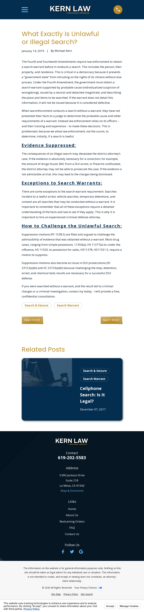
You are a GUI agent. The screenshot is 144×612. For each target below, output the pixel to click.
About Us (72, 515)
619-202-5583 (72, 457)
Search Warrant (68, 305)
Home (72, 509)
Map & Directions (72, 491)
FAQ (72, 528)
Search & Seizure (36, 305)
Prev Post (32, 320)
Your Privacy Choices (88, 587)
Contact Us (72, 534)
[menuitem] (56, 594)
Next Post (111, 320)
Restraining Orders (72, 521)
